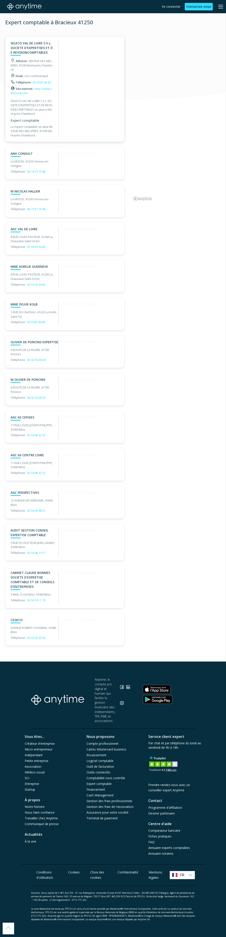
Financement (96, 789)
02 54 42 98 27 (36, 511)
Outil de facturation (100, 766)
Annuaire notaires (160, 853)
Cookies (74, 872)
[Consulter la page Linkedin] (128, 687)
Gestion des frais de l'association (110, 807)
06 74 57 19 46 (36, 171)
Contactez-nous (198, 6)
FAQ (151, 842)
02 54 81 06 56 (42, 82)
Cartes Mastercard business (106, 749)
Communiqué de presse (42, 824)
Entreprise (32, 784)
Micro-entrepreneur (39, 749)
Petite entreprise (36, 761)
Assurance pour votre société (107, 812)
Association (33, 766)
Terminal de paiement (102, 818)
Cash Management (100, 795)
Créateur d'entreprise (40, 743)
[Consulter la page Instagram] (121, 703)
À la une (30, 841)
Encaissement (96, 755)
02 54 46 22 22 (36, 473)
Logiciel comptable (100, 761)
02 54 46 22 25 (36, 435)
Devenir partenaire (161, 813)
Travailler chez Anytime (41, 818)
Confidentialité (128, 872)
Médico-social (35, 772)
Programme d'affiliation (165, 807)
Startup (30, 789)
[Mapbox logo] (142, 198)
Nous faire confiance (40, 812)
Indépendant (34, 755)
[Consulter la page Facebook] (122, 687)
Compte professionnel (102, 743)
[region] (176, 120)
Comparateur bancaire (164, 830)
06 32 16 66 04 (36, 360)
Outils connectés (98, 772)
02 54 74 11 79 (36, 600)
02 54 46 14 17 (36, 553)
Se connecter (171, 6)
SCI (27, 778)
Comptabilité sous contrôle (106, 778)
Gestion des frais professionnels (109, 801)
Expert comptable (99, 784)
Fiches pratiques (159, 836)
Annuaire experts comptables (169, 848)
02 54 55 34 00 (36, 247)
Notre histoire (35, 807)
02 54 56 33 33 (36, 638)
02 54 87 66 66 (36, 322)
